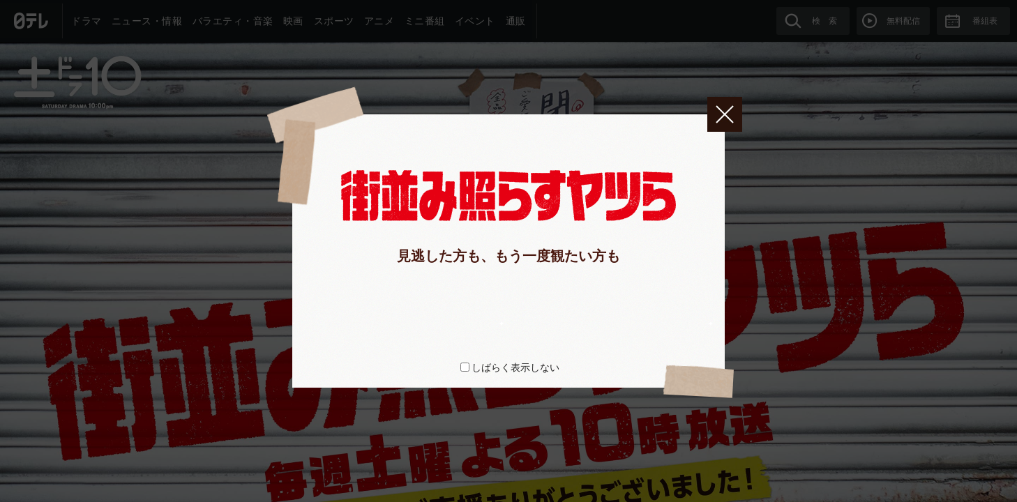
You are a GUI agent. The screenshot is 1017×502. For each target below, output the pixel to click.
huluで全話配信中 (409, 305)
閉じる (724, 114)
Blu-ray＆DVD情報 (608, 305)
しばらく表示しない (515, 367)
